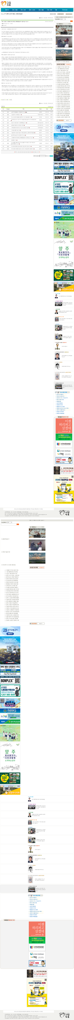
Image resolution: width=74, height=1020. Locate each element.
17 (30, 152)
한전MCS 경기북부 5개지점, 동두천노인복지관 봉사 (67, 386)
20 (35, 152)
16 (28, 152)
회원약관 (28, 509)
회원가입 (63, 17)
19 (33, 152)
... (17, 152)
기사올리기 (69, 17)
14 (24, 152)
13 (22, 152)
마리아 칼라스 (64, 346)
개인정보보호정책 (22, 509)
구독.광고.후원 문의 (35, 509)
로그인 (59, 17)
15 (26, 152)
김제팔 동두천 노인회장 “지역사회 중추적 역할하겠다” (67, 328)
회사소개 (16, 509)
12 (20, 152)
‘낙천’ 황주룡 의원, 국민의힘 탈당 (65, 296)
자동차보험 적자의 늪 (66, 366)
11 (18, 152)
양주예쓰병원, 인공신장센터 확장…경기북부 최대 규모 (67, 304)
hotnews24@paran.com (42, 514)
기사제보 (41, 509)
